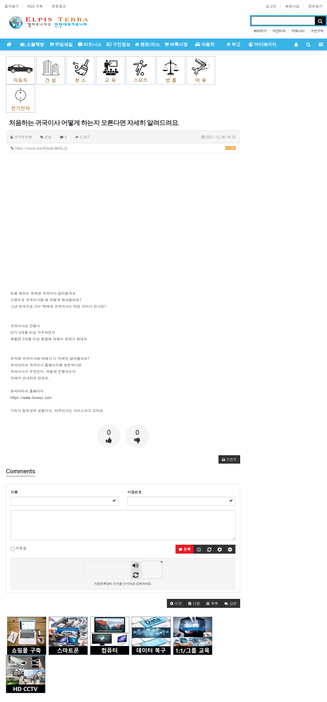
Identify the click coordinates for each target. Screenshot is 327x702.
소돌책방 (32, 44)
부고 (233, 44)
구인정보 (118, 44)
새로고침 (135, 574)
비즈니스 (89, 44)
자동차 (205, 44)
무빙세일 (61, 44)
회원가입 (292, 6)
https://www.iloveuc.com (31, 397)
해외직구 (260, 30)
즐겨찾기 (11, 6)
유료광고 (59, 6)
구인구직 (316, 30)
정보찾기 (315, 6)
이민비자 (278, 30)
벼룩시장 (176, 44)
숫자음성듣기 (135, 565)
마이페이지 (262, 44)
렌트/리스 (147, 44)
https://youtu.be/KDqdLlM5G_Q (123, 147)
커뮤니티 (297, 30)
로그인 (271, 6)
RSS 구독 (35, 6)
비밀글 (18, 548)
